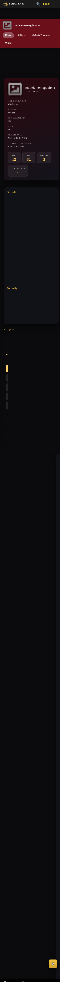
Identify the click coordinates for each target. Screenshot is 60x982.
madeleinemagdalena (17, 509)
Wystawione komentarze (16, 197)
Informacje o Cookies (11, 861)
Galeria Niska (8, 806)
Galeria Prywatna (41, 35)
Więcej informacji (30, 977)
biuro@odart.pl (9, 778)
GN (42, 348)
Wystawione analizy (15, 208)
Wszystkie (14, 348)
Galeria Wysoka (9, 801)
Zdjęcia (22, 35)
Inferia (5, 812)
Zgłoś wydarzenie (10, 889)
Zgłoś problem (8, 883)
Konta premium (9, 878)
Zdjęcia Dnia (8, 828)
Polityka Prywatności (11, 856)
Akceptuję (30, 968)
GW (30, 348)
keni (10, 594)
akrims (11, 652)
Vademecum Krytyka (11, 796)
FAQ (4, 872)
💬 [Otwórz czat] (53, 964)
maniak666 (13, 473)
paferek (11, 565)
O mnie (8, 43)
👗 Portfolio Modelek (12, 823)
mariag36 (12, 539)
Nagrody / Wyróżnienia (12, 834)
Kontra (12, 358)
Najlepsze (30, 358)
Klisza (8, 35)
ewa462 (11, 716)
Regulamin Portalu (10, 851)
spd (9, 626)
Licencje (6, 867)
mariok (11, 434)
